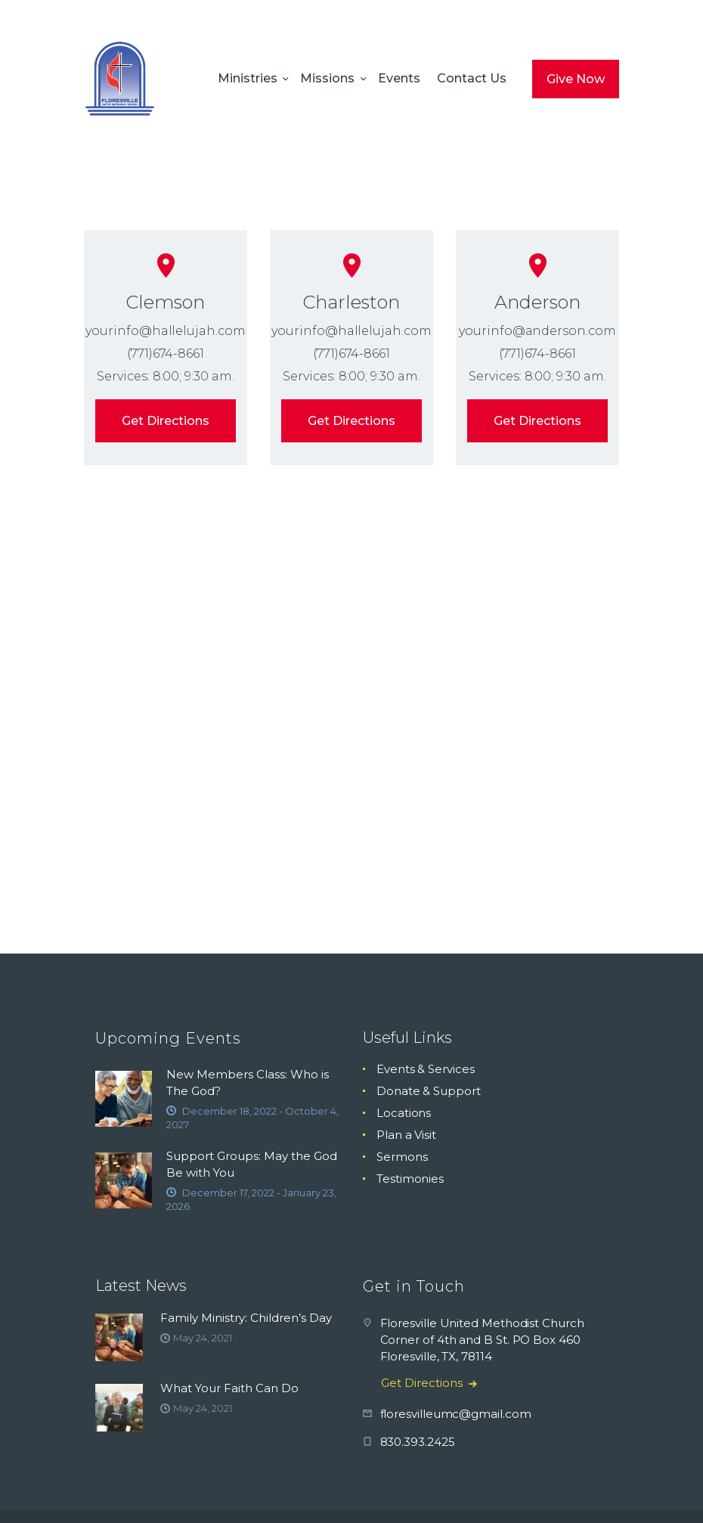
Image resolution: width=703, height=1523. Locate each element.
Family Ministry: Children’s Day (246, 1318)
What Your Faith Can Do (229, 1388)
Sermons (401, 1156)
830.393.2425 (417, 1442)
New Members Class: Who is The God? (247, 1082)
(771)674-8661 (165, 353)
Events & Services (425, 1069)
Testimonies (410, 1178)
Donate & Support (428, 1091)
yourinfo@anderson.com (537, 331)
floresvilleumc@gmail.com (455, 1414)
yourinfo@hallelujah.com (165, 331)
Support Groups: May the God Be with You (251, 1164)
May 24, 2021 (202, 1338)
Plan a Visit (406, 1135)
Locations (403, 1113)
